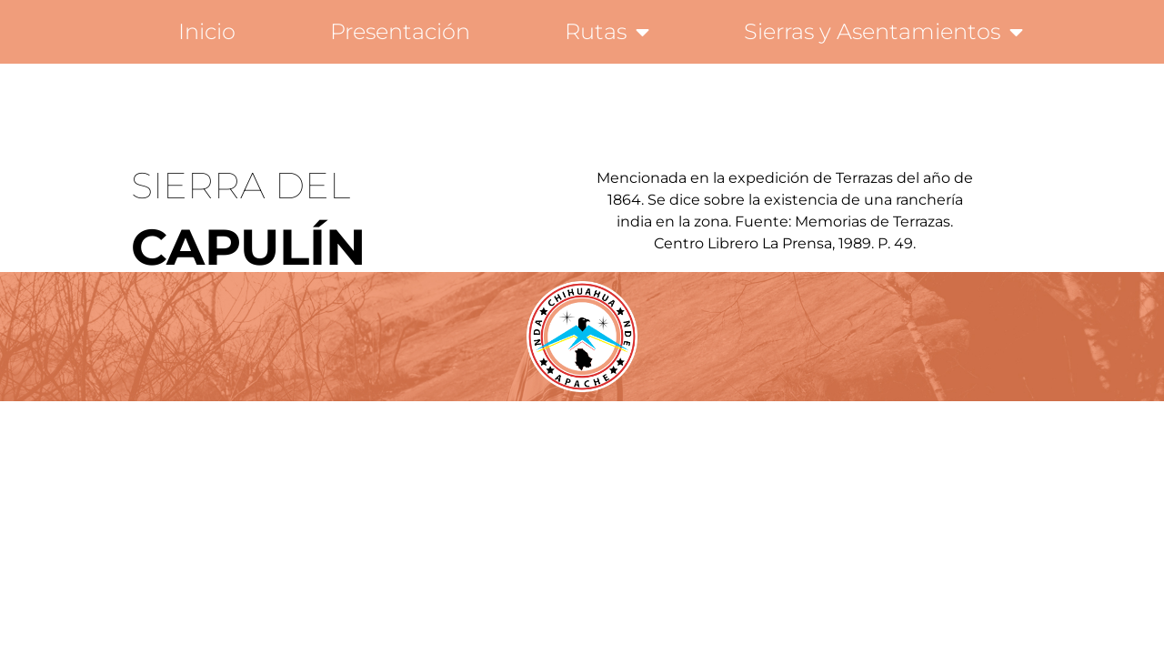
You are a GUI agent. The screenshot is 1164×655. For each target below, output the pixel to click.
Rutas (607, 32)
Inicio (207, 31)
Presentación (400, 31)
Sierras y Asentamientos (883, 32)
